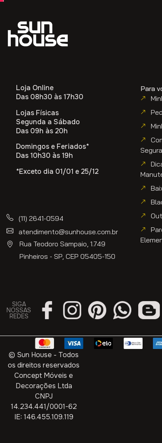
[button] (39, 62)
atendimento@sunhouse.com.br (68, 231)
